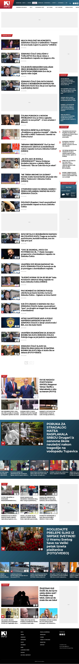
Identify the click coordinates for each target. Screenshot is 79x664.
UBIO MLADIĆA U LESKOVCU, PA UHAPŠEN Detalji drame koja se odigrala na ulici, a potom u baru (68, 117)
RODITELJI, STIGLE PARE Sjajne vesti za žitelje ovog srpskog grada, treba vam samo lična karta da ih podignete (19, 474)
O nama (42, 637)
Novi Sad (68, 187)
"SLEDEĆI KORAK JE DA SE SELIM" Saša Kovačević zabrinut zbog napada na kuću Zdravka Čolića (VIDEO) (38, 279)
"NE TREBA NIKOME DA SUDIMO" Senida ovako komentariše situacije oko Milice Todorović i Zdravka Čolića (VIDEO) (39, 177)
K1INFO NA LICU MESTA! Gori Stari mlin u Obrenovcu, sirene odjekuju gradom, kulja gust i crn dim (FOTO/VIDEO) (68, 164)
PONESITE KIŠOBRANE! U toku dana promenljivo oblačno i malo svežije (48, 517)
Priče (22, 647)
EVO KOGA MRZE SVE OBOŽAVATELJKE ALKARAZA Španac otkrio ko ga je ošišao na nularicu (39, 474)
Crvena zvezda (69, 7)
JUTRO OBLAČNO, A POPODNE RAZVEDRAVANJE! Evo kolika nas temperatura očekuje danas (8, 499)
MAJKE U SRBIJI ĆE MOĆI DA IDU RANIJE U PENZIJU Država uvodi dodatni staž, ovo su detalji (69, 175)
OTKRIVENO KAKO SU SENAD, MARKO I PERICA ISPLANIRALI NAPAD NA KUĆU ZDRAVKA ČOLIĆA (38, 191)
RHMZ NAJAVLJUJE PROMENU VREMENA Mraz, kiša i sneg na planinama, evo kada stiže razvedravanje (29, 499)
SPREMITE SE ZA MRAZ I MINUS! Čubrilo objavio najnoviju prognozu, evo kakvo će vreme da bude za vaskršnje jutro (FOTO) (9, 517)
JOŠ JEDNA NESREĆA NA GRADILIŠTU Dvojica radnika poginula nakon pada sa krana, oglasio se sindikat (69, 153)
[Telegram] (18, 48)
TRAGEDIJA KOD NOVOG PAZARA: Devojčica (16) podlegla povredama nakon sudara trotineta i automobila (70, 134)
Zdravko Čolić (7, 35)
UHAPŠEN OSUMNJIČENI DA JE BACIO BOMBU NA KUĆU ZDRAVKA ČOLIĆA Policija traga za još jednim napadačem (39, 335)
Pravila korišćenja (45, 632)
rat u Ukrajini (59, 7)
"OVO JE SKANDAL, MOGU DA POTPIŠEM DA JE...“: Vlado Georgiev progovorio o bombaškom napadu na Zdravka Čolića (38, 253)
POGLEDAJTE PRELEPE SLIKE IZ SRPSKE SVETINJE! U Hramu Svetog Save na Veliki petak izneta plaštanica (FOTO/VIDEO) (61, 541)
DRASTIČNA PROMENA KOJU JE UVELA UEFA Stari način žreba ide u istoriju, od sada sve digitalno (59, 474)
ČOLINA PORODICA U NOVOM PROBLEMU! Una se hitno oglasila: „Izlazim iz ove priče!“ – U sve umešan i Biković (38, 119)
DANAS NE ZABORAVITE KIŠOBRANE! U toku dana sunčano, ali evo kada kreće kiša (48, 499)
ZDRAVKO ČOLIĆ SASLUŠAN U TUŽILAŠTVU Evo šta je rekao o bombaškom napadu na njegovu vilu (38, 56)
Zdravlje (40, 2)
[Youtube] (77, 3)
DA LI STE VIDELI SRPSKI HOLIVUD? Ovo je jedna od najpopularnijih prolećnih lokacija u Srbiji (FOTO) (20, 576)
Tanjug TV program (45, 639)
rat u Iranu (49, 7)
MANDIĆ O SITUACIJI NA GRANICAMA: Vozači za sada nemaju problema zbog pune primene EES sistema (67, 107)
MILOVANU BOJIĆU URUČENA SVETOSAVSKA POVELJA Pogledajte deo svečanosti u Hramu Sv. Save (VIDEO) (10, 621)
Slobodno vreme (25, 649)
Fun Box (23, 652)
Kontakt (42, 644)
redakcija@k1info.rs (65, 646)
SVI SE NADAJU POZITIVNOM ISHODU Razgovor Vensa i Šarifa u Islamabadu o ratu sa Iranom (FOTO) (68, 81)
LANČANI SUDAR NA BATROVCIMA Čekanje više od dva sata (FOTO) (38, 576)
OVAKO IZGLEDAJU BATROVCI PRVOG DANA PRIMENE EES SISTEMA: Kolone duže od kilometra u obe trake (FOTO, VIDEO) (58, 576)
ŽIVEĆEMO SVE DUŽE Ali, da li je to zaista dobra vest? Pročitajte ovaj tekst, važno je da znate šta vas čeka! (48, 594)
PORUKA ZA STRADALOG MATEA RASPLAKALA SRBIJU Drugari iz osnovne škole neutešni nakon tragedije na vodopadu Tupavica (62, 437)
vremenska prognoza (21, 7)
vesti (31, 7)
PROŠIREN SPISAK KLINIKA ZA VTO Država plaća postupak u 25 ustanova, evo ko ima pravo (48, 621)
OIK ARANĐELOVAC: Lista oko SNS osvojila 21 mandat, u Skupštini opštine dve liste (68, 91)
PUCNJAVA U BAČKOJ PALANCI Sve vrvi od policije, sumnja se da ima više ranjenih (69, 144)
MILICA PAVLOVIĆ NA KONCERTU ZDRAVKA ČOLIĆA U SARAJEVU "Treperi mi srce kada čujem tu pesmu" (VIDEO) (39, 42)
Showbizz (61, 3)
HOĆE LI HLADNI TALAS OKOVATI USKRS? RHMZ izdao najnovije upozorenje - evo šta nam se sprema (29, 517)
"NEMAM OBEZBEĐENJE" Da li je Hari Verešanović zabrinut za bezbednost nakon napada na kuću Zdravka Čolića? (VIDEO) (39, 147)
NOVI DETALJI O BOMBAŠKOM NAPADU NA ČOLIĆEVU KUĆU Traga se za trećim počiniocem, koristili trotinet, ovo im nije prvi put (39, 237)
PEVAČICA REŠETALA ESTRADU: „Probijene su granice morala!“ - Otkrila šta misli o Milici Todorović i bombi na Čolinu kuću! (39, 133)
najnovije (18, 2)
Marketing (42, 642)
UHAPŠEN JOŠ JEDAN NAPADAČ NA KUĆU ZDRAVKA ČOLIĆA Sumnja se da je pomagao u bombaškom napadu (38, 266)
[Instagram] (75, 3)
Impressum (42, 634)
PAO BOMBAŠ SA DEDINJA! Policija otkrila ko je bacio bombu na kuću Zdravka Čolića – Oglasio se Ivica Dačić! (38, 293)
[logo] (10, 644)
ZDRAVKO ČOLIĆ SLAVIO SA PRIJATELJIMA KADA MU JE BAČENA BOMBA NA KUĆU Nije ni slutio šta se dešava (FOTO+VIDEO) (37, 349)
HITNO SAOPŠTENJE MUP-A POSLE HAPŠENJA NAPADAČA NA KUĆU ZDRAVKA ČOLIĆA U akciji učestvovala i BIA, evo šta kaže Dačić (39, 321)
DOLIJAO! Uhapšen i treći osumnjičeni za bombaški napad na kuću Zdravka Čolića (38, 204)
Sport (54, 3)
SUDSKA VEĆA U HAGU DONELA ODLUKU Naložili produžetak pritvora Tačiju (68, 99)
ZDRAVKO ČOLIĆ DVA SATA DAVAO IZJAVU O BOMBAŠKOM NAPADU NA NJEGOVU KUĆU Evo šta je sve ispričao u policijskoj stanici (38, 84)
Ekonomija (47, 3)
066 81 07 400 (63, 644)
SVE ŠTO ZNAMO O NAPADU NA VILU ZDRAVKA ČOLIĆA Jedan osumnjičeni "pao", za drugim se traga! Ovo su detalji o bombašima (39, 307)
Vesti (24, 3)
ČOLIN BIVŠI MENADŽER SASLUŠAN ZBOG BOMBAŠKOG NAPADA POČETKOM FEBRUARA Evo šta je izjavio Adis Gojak (37, 70)
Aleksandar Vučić (39, 7)
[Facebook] (73, 3)
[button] (62, 187)
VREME (29, 2)
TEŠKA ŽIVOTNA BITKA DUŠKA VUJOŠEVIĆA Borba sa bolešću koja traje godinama (29, 621)
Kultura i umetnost (26, 655)
